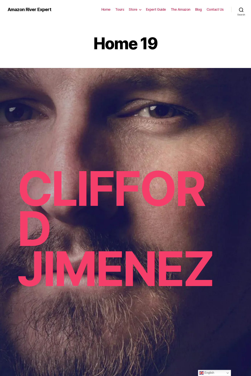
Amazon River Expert (29, 9)
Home (106, 9)
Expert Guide (156, 9)
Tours (119, 9)
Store (133, 9)
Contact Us (215, 9)
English (206, 373)
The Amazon (180, 9)
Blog (198, 9)
